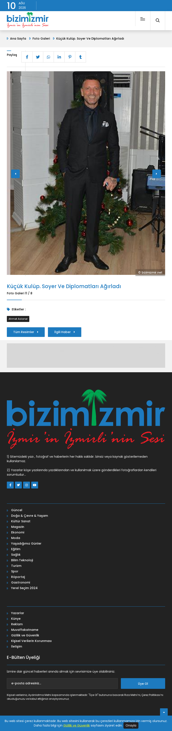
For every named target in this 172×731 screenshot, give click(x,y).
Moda (15, 537)
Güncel (16, 509)
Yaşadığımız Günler (26, 543)
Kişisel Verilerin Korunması (31, 640)
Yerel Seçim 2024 (24, 587)
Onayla (131, 725)
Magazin (17, 526)
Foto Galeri (41, 38)
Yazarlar (17, 612)
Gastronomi (20, 582)
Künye (16, 618)
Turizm (16, 565)
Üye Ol (143, 683)
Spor (14, 571)
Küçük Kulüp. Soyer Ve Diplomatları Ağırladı (90, 38)
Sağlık (16, 554)
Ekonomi (17, 532)
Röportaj (18, 576)
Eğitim (15, 548)
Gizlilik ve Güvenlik (25, 635)
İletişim (16, 646)
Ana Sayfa (18, 38)
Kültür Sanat (20, 520)
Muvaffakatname (24, 629)
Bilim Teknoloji (22, 559)
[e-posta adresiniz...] (62, 682)
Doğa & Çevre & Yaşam (29, 515)
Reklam (17, 623)
